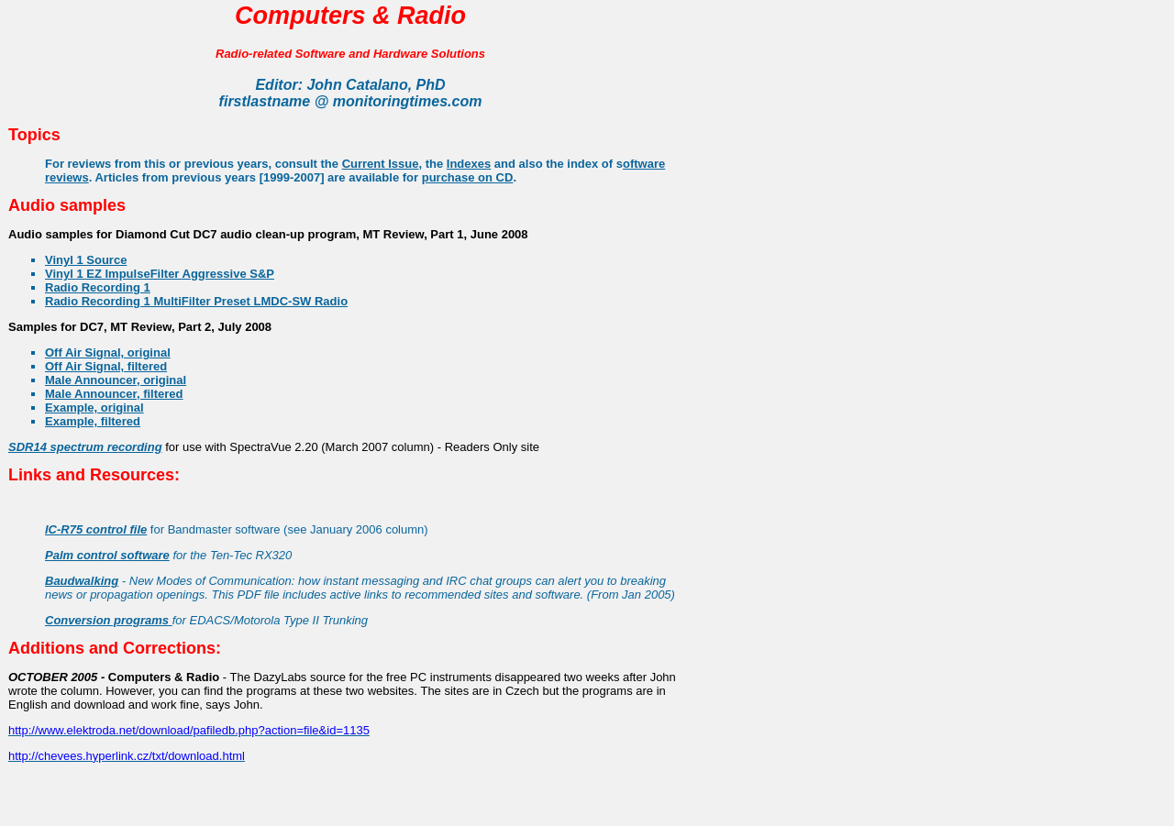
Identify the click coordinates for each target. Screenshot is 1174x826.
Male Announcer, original (115, 380)
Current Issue (380, 164)
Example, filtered (92, 421)
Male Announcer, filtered (114, 394)
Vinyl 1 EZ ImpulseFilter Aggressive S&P (159, 274)
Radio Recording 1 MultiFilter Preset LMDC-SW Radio (196, 301)
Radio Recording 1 (97, 287)
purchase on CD (468, 177)
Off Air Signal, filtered (106, 366)
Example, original (94, 407)
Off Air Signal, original (108, 352)
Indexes (469, 164)
